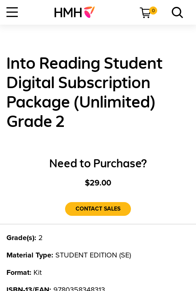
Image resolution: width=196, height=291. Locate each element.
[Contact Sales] (98, 209)
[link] (78, 12)
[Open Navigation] (12, 12)
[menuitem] (78, 12)
